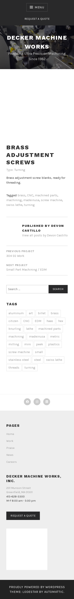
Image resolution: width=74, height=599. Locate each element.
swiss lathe (14, 205)
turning (29, 205)
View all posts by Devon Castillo (45, 235)
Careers (11, 462)
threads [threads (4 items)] (13, 367)
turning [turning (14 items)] (29, 367)
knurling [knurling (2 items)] (14, 329)
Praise (10, 448)
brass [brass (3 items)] (55, 313)
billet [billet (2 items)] (42, 313)
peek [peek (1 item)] (39, 344)
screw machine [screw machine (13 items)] (19, 352)
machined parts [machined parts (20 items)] (49, 329)
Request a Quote (37, 19)
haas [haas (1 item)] (50, 321)
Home (10, 434)
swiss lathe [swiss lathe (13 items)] (54, 360)
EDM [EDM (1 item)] (38, 321)
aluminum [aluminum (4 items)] (16, 313)
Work (9, 441)
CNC (30, 195)
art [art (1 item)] (31, 313)
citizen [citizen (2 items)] (13, 321)
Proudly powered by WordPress (37, 587)
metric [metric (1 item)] (55, 336)
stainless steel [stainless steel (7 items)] (18, 360)
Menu (39, 7)
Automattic (54, 592)
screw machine (51, 200)
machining (14, 200)
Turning (19, 170)
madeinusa (31, 200)
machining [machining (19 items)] (16, 336)
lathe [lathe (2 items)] (29, 329)
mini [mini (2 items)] (27, 344)
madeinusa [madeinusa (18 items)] (37, 336)
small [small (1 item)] (39, 352)
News (9, 455)
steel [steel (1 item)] (37, 360)
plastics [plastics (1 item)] (54, 344)
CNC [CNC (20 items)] (26, 321)
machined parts (46, 195)
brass (21, 195)
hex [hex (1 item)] (60, 321)
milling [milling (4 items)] (13, 344)
